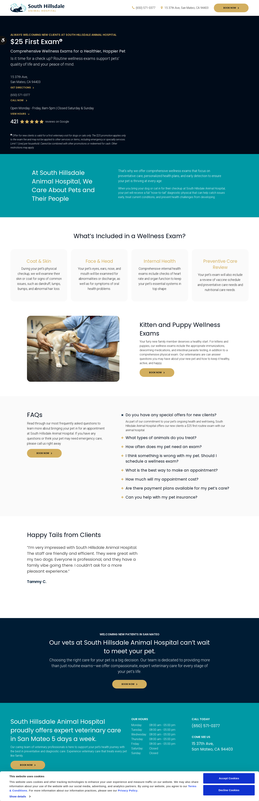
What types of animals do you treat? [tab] (161, 437)
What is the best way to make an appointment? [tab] (172, 470)
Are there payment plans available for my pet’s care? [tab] (177, 488)
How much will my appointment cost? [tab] (162, 479)
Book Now (229, 7)
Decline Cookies (229, 790)
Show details (17, 796)
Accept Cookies (229, 778)
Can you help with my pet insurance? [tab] (161, 497)
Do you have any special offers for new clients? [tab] (171, 414)
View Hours (18, 114)
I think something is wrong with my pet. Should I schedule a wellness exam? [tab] (171, 458)
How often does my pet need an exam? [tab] (164, 446)
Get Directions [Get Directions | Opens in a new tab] (20, 87)
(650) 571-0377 (145, 8)
